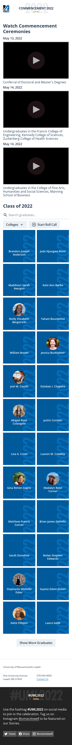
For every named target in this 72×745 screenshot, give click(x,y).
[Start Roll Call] (44, 224)
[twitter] (10, 734)
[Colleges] (15, 224)
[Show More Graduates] (36, 643)
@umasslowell (29, 719)
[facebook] (24, 734)
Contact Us (42, 679)
